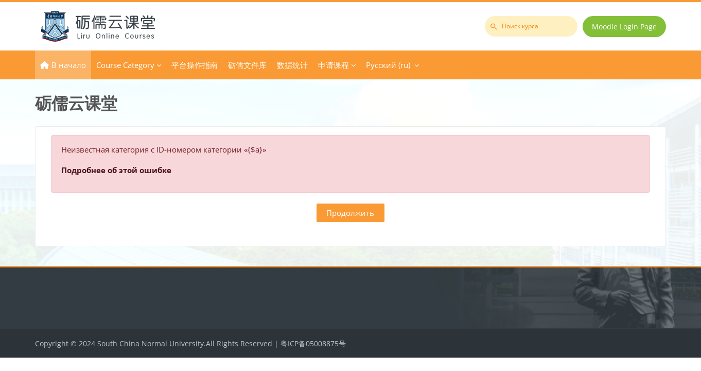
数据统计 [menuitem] (292, 65)
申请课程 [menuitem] (333, 65)
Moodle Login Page (624, 26)
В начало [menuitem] (68, 65)
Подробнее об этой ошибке (116, 170)
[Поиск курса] (531, 26)
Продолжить (350, 213)
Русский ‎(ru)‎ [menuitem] (388, 65)
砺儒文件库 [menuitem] (247, 65)
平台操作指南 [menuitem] (194, 65)
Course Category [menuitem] (125, 65)
